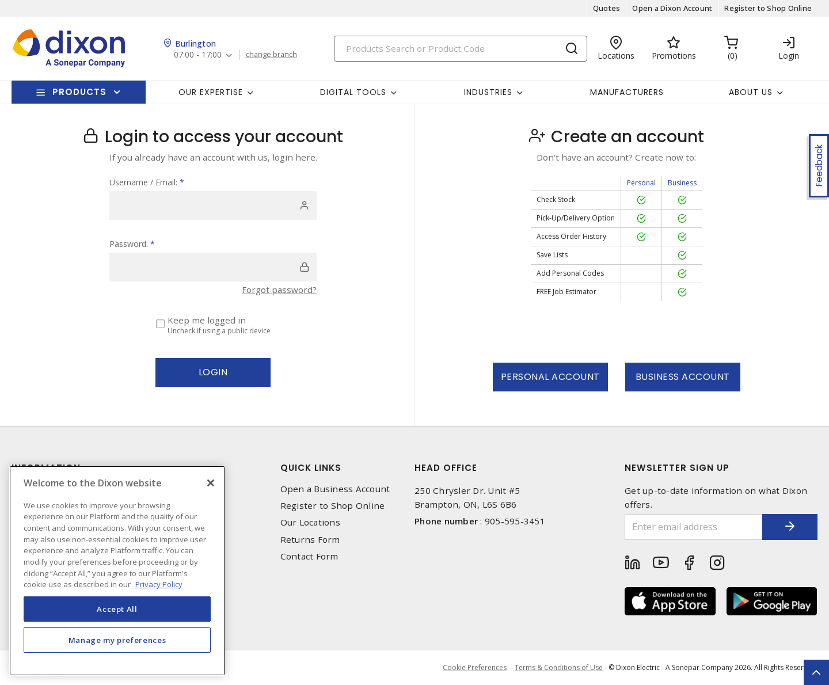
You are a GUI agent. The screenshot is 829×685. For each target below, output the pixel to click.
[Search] (460, 49)
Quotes (607, 8)
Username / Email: (146, 182)
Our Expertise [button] (210, 92)
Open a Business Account (335, 489)
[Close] (210, 483)
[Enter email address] (692, 527)
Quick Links (310, 468)
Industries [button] (488, 92)
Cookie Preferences (474, 667)
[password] (213, 267)
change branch (272, 54)
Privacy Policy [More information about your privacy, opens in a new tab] (158, 584)
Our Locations (310, 522)
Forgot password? (279, 289)
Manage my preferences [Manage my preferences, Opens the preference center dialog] (117, 640)
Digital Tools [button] (353, 92)
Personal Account (550, 376)
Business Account (683, 376)
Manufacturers (627, 92)
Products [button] (79, 92)
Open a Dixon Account (672, 8)
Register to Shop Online (768, 8)
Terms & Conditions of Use (559, 667)
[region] (117, 571)
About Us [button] (751, 92)
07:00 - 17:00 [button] (198, 55)
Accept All (117, 609)
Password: (132, 243)
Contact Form (309, 556)
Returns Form (310, 539)
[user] (213, 205)
